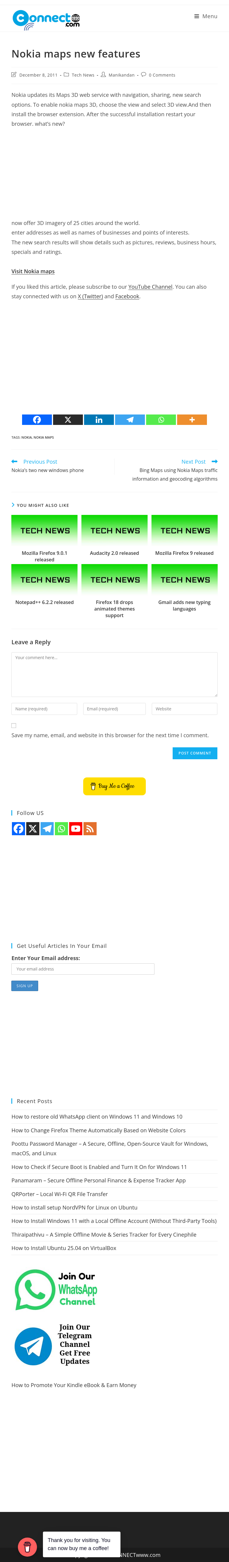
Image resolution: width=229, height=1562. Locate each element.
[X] (68, 419)
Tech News (83, 75)
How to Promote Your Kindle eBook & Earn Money (73, 1385)
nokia (26, 437)
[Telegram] (130, 419)
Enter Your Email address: (45, 958)
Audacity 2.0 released (114, 553)
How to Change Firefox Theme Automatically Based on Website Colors (98, 1130)
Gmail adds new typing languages (184, 605)
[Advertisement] (114, 176)
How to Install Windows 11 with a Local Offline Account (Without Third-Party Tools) (113, 1220)
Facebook (127, 296)
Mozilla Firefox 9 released (184, 553)
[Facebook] (37, 419)
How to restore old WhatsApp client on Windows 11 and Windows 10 (96, 1116)
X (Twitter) (90, 296)
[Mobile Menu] (206, 16)
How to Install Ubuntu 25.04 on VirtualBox (63, 1248)
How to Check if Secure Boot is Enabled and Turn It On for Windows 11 (99, 1166)
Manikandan (122, 75)
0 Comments (162, 75)
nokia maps (44, 437)
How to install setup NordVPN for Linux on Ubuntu (74, 1207)
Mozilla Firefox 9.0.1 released (44, 556)
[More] (192, 419)
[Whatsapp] (161, 419)
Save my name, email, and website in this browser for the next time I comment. (110, 735)
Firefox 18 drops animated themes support (114, 609)
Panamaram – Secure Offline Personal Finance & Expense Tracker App (98, 1180)
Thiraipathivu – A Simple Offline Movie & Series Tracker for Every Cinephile (103, 1234)
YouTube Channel (151, 286)
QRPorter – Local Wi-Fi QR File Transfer (59, 1194)
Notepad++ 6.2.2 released (44, 602)
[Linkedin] (99, 419)
